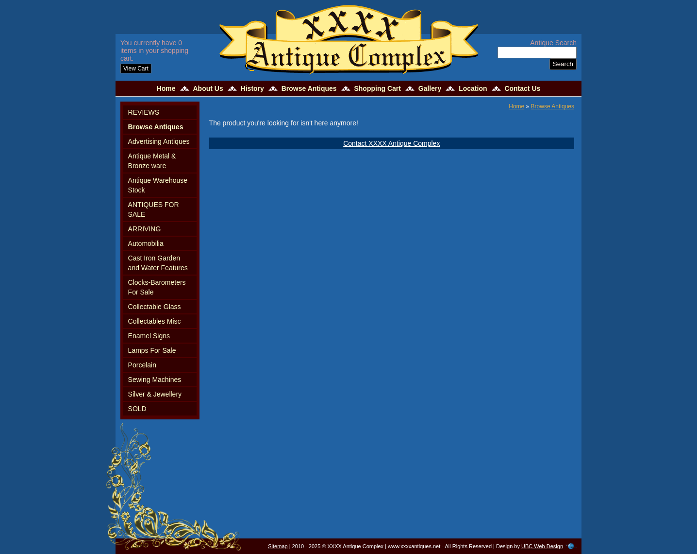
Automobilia (146, 243)
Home (166, 88)
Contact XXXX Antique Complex (391, 143)
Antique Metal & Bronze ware (152, 161)
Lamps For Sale (152, 350)
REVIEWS (144, 112)
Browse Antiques (309, 88)
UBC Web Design (542, 546)
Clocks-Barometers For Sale (157, 287)
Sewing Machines (155, 379)
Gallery (429, 88)
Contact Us (522, 88)
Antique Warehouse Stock (157, 185)
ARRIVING (144, 229)
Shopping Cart (377, 88)
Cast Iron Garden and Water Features (158, 263)
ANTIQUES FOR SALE (153, 209)
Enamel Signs (149, 336)
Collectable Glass (154, 307)
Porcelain (142, 365)
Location (473, 88)
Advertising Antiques (159, 141)
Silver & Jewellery (155, 394)
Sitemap (277, 546)
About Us (208, 88)
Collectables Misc (154, 321)
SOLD (137, 409)
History (252, 88)
